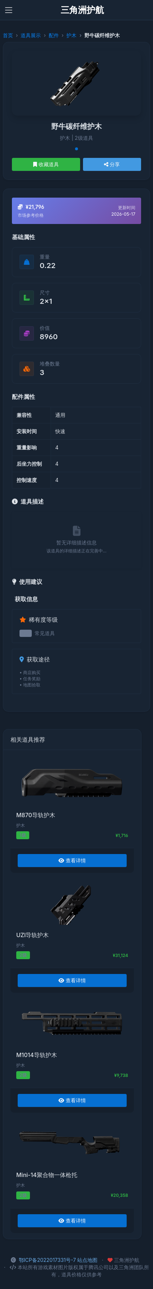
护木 (71, 35)
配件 (54, 35)
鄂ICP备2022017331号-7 (47, 1260)
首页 (8, 35)
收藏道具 (46, 164)
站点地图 (87, 1260)
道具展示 (31, 35)
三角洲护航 (82, 10)
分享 (112, 164)
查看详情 (72, 860)
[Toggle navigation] (8, 10)
